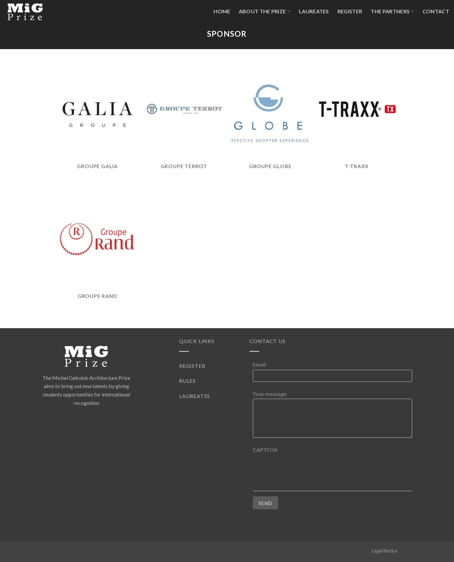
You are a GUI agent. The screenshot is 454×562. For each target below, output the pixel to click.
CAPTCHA (265, 450)
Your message (270, 394)
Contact (436, 11)
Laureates (314, 11)
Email (259, 364)
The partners (392, 11)
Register (349, 11)
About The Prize (264, 11)
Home (222, 11)
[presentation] (302, 467)
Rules (187, 381)
